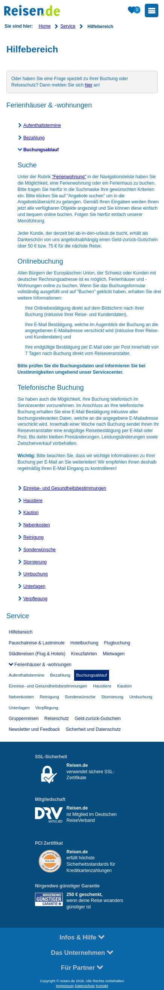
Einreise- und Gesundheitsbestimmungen (64, 488)
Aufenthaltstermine (42, 125)
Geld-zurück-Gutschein (97, 718)
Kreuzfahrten (84, 653)
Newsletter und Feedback (34, 729)
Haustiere (33, 500)
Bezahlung (34, 137)
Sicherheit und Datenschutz (93, 729)
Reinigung (33, 537)
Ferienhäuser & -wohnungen (42, 664)
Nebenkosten (36, 525)
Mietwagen (114, 653)
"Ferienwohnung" (69, 176)
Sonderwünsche (39, 549)
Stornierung (35, 562)
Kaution (31, 512)
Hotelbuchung (84, 643)
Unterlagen (34, 586)
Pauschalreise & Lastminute (37, 643)
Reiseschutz (56, 718)
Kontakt (102, 986)
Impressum (65, 986)
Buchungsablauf (41, 149)
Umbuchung (35, 574)
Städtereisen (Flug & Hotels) (37, 653)
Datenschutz (85, 986)
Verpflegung (35, 598)
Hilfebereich (20, 632)
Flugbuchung (117, 643)
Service (68, 26)
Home (45, 26)
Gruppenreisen (23, 718)
